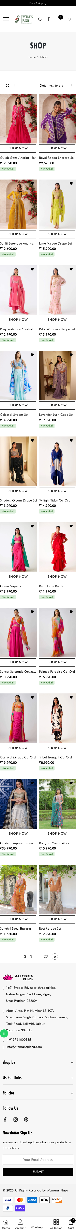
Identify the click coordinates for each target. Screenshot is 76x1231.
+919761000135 (18, 1039)
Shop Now (18, 148)
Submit (38, 1172)
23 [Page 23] (46, 956)
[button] (37, 1224)
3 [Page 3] (31, 956)
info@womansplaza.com (24, 1047)
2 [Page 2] (25, 956)
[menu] (6, 19)
